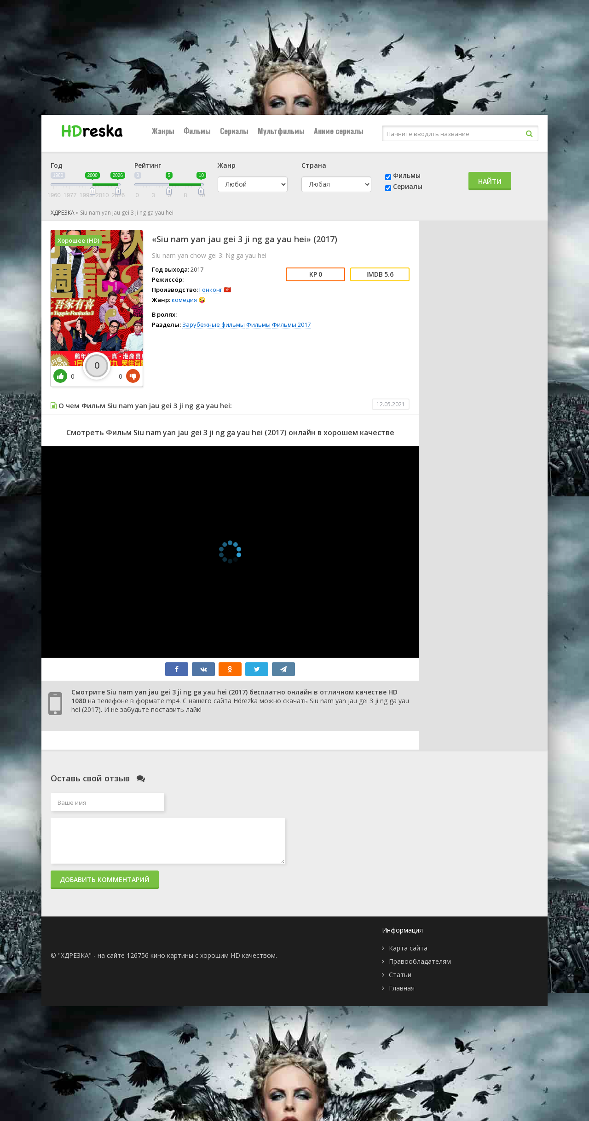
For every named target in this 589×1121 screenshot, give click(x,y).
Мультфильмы (281, 131)
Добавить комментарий (105, 879)
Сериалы (234, 131)
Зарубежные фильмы (213, 324)
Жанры (163, 131)
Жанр (227, 165)
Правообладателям (420, 961)
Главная (402, 988)
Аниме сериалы (339, 131)
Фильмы (197, 131)
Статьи (400, 974)
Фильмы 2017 (291, 324)
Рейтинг (147, 165)
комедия (184, 300)
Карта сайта (408, 948)
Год (57, 165)
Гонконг (210, 289)
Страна (313, 165)
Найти (490, 181)
